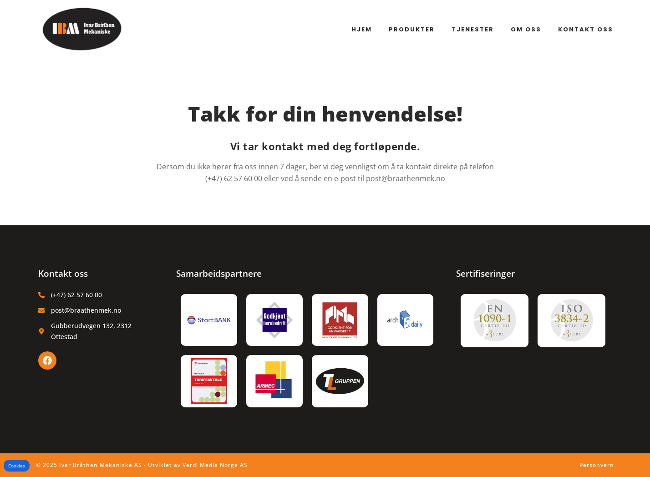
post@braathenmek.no (405, 178)
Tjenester (473, 29)
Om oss (526, 29)
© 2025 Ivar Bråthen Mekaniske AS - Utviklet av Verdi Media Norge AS (142, 465)
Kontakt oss (585, 29)
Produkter (412, 29)
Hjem (361, 29)
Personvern (596, 465)
